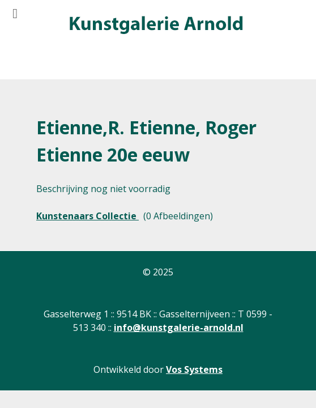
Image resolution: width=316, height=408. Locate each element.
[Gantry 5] (155, 25)
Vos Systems (194, 369)
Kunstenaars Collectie (87, 216)
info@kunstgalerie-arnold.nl (179, 327)
